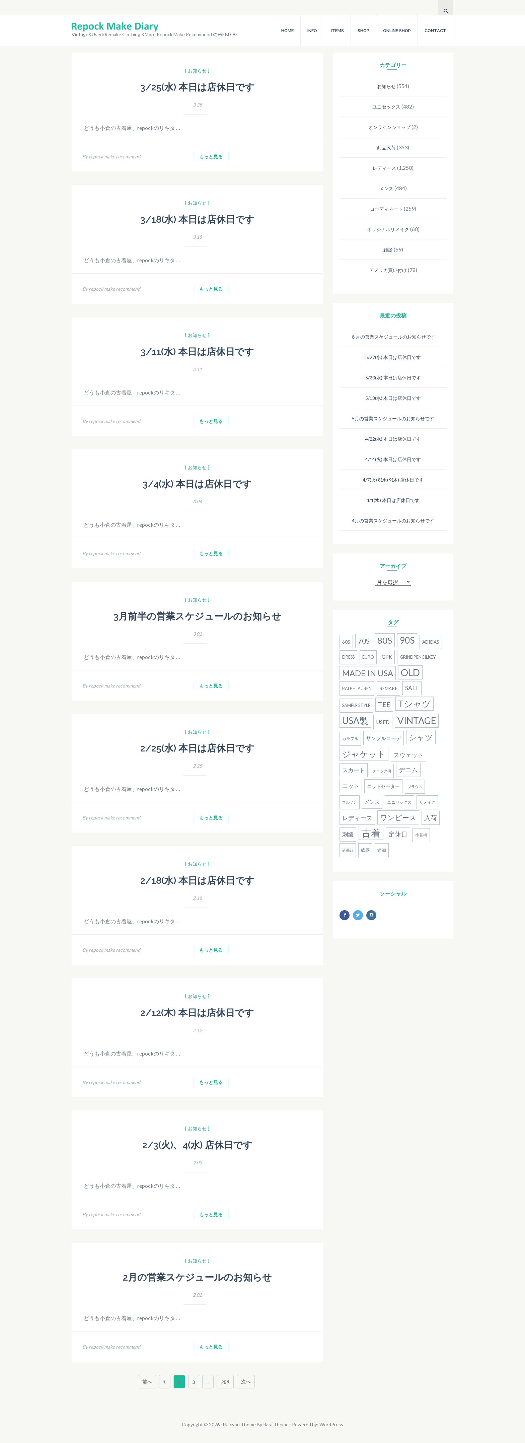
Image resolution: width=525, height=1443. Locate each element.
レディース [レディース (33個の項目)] (357, 817)
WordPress (331, 1424)
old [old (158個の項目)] (410, 672)
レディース (384, 168)
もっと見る (211, 156)
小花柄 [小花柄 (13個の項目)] (421, 835)
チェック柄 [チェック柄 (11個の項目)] (382, 771)
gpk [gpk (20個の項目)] (387, 657)
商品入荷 (386, 147)
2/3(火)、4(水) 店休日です (197, 1145)
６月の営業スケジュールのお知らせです (393, 337)
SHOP (363, 30)
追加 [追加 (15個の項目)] (381, 850)
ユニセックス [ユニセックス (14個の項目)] (399, 802)
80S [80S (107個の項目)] (384, 640)
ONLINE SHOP (397, 30)
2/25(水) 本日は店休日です (197, 748)
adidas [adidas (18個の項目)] (430, 642)
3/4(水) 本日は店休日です (197, 484)
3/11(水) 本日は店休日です (197, 351)
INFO (312, 30)
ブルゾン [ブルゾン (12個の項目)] (349, 802)
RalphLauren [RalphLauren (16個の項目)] (357, 688)
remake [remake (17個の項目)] (388, 688)
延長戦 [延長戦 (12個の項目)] (347, 850)
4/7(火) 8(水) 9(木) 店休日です (393, 480)
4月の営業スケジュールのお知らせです (393, 520)
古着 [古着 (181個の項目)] (371, 833)
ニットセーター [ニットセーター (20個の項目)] (383, 786)
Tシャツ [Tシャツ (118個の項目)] (414, 703)
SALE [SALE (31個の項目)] (412, 688)
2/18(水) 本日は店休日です (197, 880)
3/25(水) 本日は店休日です (197, 87)
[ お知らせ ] (197, 70)
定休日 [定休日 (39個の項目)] (397, 834)
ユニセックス (386, 107)
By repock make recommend (111, 156)
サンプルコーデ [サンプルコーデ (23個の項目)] (383, 738)
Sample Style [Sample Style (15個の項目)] (356, 705)
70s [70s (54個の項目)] (364, 641)
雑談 (388, 249)
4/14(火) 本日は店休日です (393, 459)
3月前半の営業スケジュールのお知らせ (197, 616)
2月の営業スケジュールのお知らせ (197, 1277)
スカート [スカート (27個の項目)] (353, 770)
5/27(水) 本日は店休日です (393, 357)
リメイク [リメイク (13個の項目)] (427, 802)
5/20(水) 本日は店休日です (393, 377)
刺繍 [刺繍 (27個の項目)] (348, 834)
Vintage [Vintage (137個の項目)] (416, 720)
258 (225, 1382)
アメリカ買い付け (388, 270)
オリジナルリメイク (388, 229)
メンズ (386, 188)
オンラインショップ (389, 127)
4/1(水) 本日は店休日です (393, 500)
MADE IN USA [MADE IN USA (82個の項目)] (367, 673)
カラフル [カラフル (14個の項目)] (350, 738)
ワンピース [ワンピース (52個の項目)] (398, 817)
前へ (147, 1381)
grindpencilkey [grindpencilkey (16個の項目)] (418, 657)
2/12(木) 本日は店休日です (197, 1012)
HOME (287, 30)
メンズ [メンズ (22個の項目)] (372, 802)
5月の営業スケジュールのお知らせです (393, 418)
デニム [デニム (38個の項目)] (408, 770)
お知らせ (386, 86)
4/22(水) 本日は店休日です (393, 439)
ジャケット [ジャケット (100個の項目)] (364, 754)
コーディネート (386, 209)
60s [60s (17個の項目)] (346, 642)
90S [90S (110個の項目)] (407, 640)
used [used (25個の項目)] (383, 722)
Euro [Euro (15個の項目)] (368, 657)
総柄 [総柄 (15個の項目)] (365, 850)
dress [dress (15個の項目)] (348, 657)
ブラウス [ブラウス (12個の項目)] (414, 786)
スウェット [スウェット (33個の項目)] (408, 755)
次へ (245, 1381)
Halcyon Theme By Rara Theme (256, 1424)
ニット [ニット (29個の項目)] (350, 785)
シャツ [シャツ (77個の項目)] (421, 737)
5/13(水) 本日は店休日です (393, 398)
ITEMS (337, 30)
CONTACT (435, 30)
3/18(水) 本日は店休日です (197, 219)
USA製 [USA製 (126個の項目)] (355, 720)
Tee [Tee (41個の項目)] (384, 704)
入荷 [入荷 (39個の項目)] (430, 817)
